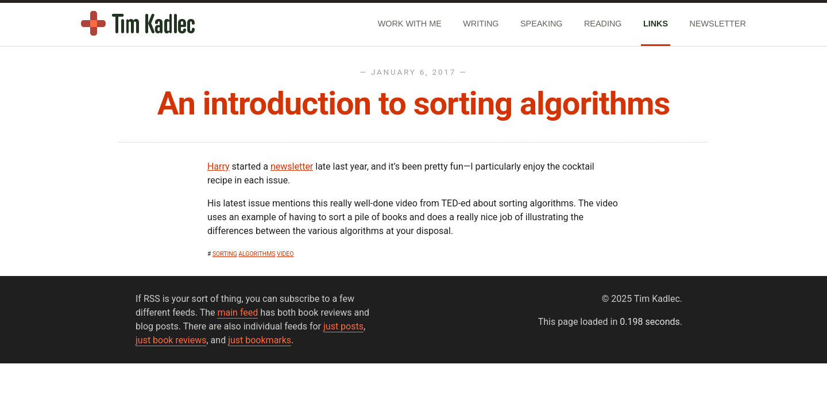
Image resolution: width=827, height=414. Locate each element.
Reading (603, 23)
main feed (237, 312)
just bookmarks (259, 340)
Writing (480, 23)
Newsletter (718, 23)
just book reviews (171, 340)
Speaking (541, 23)
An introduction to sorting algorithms (413, 103)
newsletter (291, 166)
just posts (343, 326)
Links (655, 23)
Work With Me (410, 23)
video (285, 254)
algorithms (256, 254)
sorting (224, 254)
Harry (218, 166)
